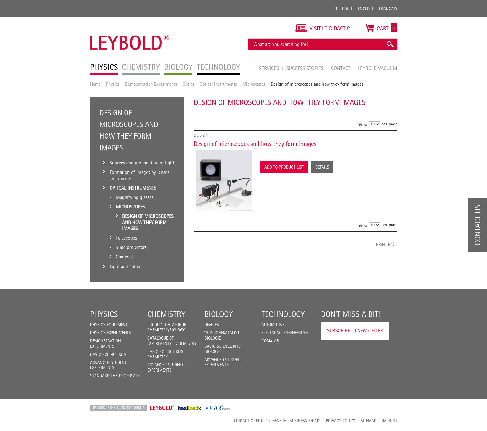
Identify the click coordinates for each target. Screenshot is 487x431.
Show (363, 124)
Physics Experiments (110, 332)
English (365, 8)
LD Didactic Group (248, 420)
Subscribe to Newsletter (355, 331)
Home (95, 83)
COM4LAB (270, 340)
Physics (113, 83)
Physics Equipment (108, 324)
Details (322, 166)
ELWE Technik (218, 408)
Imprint (389, 420)
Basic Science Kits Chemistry (165, 354)
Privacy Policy (340, 420)
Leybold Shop (162, 408)
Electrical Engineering (285, 332)
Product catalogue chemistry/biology (166, 327)
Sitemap (368, 420)
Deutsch (344, 8)
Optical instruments (218, 83)
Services (269, 68)
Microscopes (253, 83)
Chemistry (166, 314)
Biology (218, 314)
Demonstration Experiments (151, 83)
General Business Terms (296, 420)
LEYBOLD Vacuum (377, 68)
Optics (188, 83)
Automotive (273, 324)
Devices (211, 324)
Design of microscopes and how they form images (255, 143)
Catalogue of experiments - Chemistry (172, 340)
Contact (341, 68)
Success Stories (305, 68)
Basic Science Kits (108, 354)
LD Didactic (118, 408)
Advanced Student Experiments (108, 365)
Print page (386, 244)
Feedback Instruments (190, 408)
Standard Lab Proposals (115, 375)
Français (388, 8)
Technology (283, 314)
